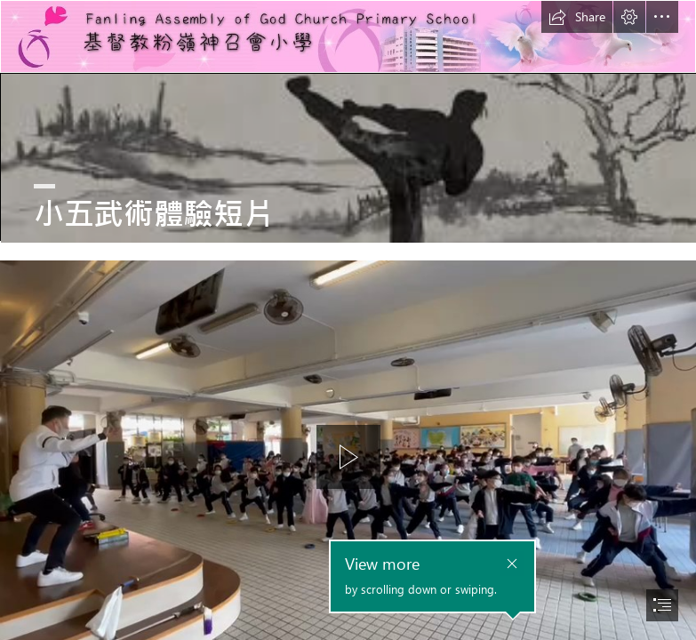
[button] (576, 17)
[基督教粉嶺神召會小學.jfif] (348, 36)
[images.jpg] (348, 157)
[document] (348, 320)
